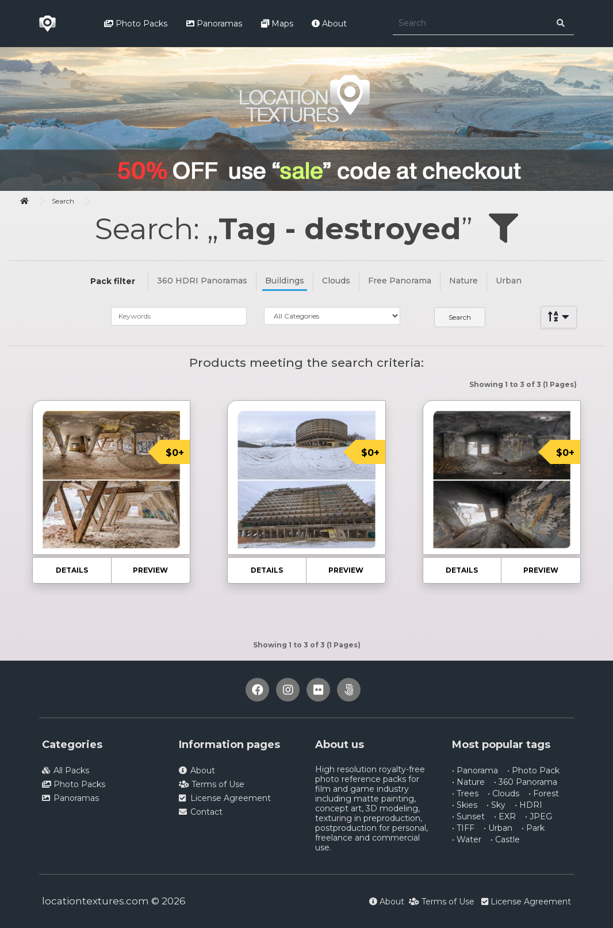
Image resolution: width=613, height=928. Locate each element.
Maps (277, 23)
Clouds (336, 280)
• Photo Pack (533, 770)
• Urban (498, 828)
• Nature (468, 782)
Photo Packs (135, 23)
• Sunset (468, 816)
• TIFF (463, 828)
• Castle (505, 839)
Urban (509, 280)
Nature (463, 280)
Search (63, 201)
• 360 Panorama (525, 782)
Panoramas (214, 23)
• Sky (495, 805)
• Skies (464, 805)
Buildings (284, 280)
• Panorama (475, 770)
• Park (533, 828)
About (329, 23)
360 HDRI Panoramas (202, 280)
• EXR (505, 816)
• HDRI (528, 805)
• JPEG (538, 816)
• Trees (465, 793)
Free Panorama (399, 280)
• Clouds (503, 793)
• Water (466, 839)
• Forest (543, 793)
